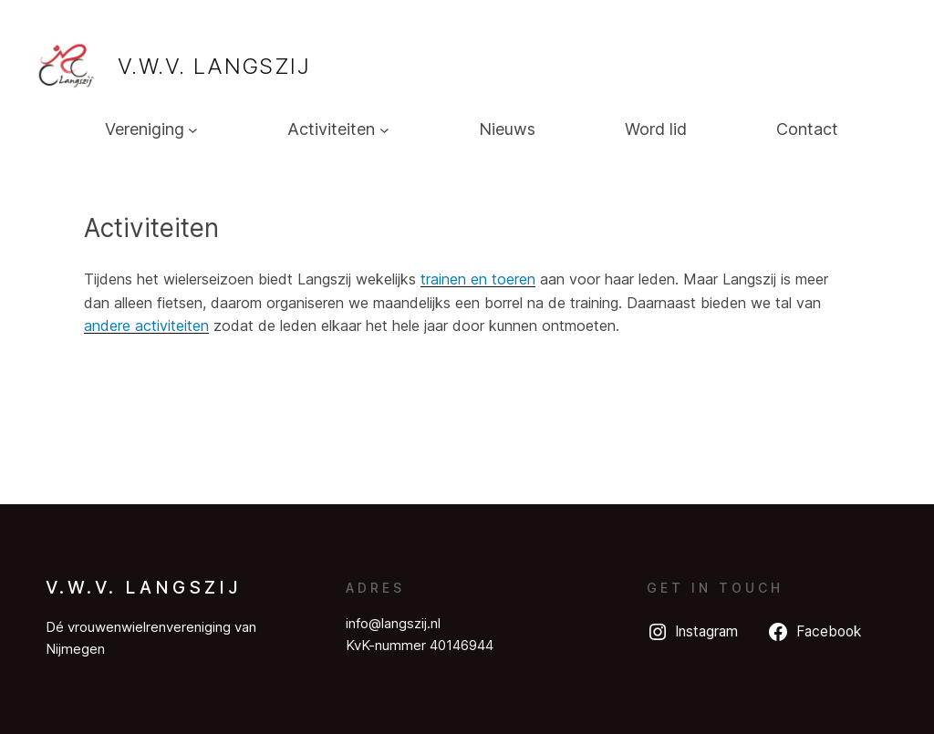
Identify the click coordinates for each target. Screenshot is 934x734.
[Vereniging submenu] (193, 130)
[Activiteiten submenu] (384, 130)
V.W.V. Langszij (214, 66)
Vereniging (144, 129)
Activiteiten (331, 129)
